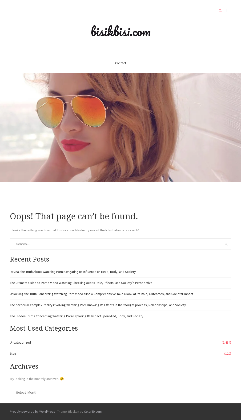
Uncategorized (20, 342)
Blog (13, 353)
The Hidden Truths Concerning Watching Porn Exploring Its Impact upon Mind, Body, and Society (76, 316)
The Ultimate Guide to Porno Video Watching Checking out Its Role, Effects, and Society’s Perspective (81, 283)
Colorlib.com (93, 411)
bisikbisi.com (121, 31)
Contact (120, 63)
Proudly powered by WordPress (32, 411)
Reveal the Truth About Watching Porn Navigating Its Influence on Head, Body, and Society (73, 272)
